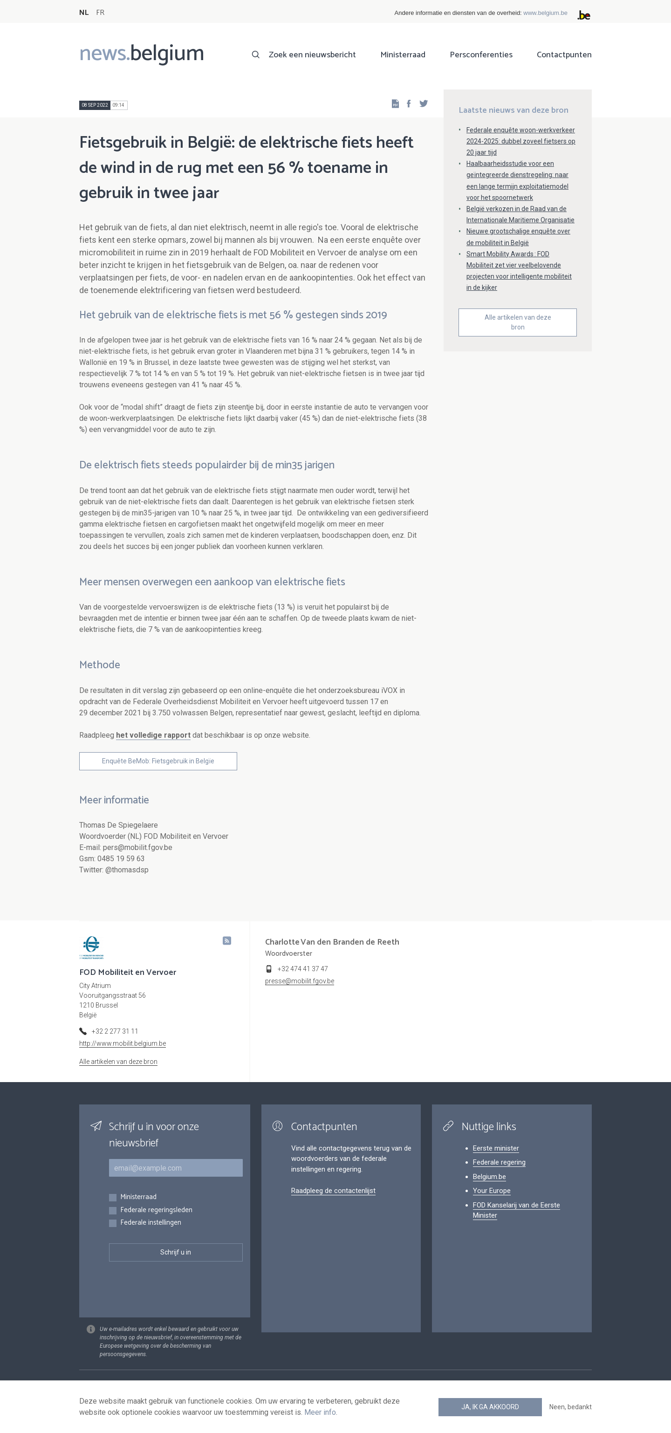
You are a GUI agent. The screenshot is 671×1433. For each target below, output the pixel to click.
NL (84, 13)
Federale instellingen (150, 1223)
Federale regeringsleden (156, 1210)
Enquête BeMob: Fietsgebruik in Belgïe (158, 761)
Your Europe (492, 1190)
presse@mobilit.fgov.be (299, 981)
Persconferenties (481, 55)
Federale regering (499, 1162)
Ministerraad (402, 55)
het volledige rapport (153, 735)
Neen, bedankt (570, 1407)
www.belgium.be (545, 12)
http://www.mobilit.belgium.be (122, 1043)
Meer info (320, 1412)
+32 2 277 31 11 (115, 1031)
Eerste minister (496, 1148)
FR (100, 13)
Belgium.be (489, 1176)
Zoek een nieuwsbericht (312, 55)
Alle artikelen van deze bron (518, 322)
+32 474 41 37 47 (303, 969)
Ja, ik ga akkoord (490, 1407)
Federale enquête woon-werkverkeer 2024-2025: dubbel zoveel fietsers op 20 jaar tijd (520, 141)
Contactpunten (564, 55)
